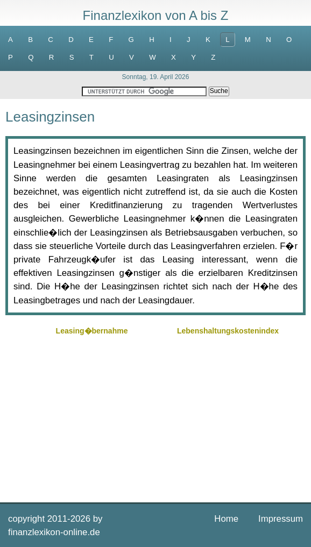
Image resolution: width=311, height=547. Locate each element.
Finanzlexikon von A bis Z (156, 15)
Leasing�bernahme (92, 330)
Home (226, 519)
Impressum (280, 519)
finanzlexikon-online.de (54, 532)
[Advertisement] (155, 413)
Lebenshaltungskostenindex (228, 330)
